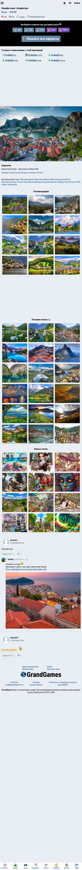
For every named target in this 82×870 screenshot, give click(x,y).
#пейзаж (4, 172)
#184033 (31, 60)
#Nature (46, 179)
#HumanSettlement (49, 182)
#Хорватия (25, 172)
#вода (33, 172)
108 (28, 29)
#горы (11, 172)
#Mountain (38, 179)
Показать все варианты (41, 39)
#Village (60, 182)
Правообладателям (30, 842)
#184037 (8, 55)
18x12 (64, 29)
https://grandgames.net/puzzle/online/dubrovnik (26, 744)
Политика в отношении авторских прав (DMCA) (63, 858)
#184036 (31, 55)
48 (17, 29)
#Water (4, 184)
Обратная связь (53, 844)
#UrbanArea (12, 184)
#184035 (54, 55)
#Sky (25, 182)
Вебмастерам (27, 844)
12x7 (52, 29)
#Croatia (39, 172)
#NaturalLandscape (9, 182)
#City (66, 182)
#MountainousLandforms (60, 179)
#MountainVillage (27, 179)
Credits (49, 842)
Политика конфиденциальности (14, 858)
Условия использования (36, 858)
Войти (77, 3)
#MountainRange (34, 182)
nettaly (22, 17)
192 (40, 29)
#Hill (78, 182)
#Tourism (72, 182)
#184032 (54, 60)
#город (17, 172)
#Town (20, 182)
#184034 (8, 60)
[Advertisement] (41, 86)
